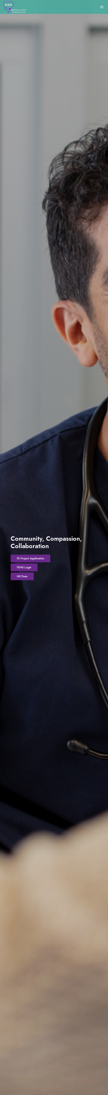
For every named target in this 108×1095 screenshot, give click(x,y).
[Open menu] (101, 7)
